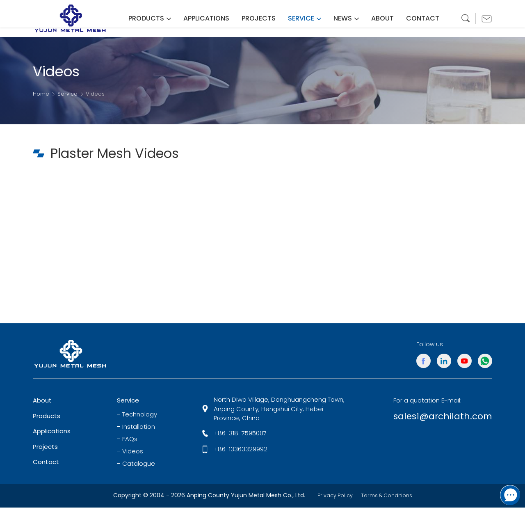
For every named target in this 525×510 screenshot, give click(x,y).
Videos (132, 454)
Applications (52, 434)
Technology (139, 417)
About (42, 403)
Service (67, 94)
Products (46, 418)
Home (41, 94)
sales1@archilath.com (434, 420)
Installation (138, 429)
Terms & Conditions (388, 498)
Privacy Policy (332, 498)
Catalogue (138, 466)
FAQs (129, 442)
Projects (45, 449)
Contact (46, 464)
